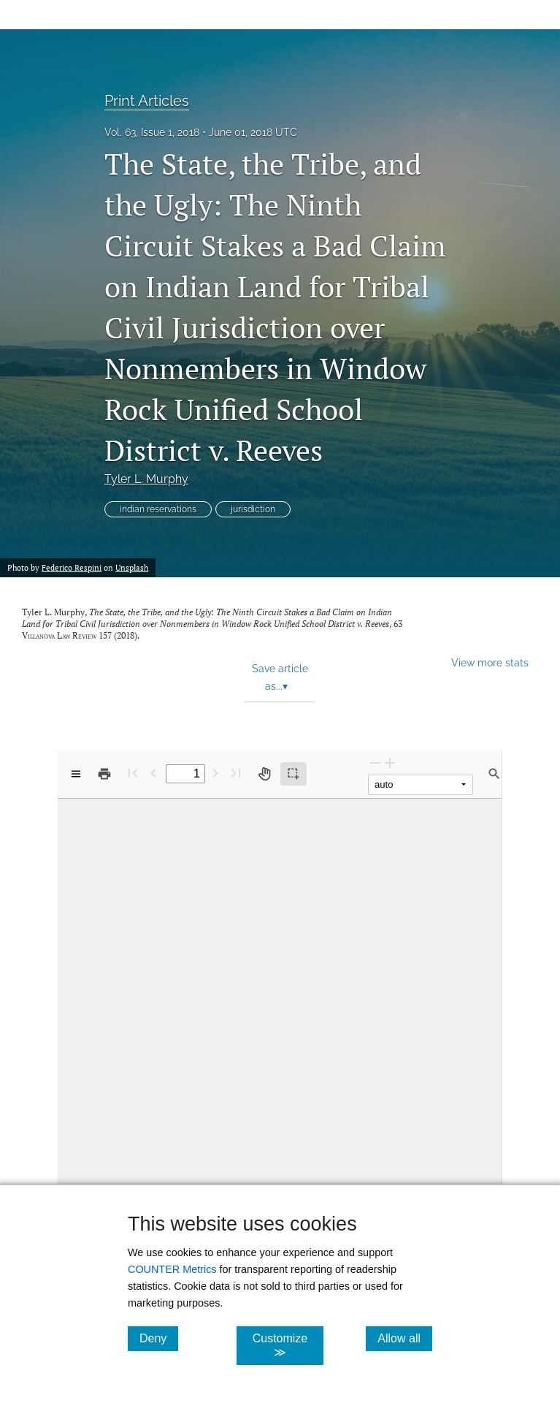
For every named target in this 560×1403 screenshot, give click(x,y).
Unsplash (131, 568)
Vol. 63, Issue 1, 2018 (151, 132)
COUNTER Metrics (172, 1269)
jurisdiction (253, 509)
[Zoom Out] (375, 762)
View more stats (490, 662)
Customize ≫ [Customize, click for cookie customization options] (288, 1345)
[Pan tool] (264, 774)
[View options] (76, 774)
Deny (158, 1338)
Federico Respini (71, 568)
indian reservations (158, 509)
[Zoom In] (390, 762)
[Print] (104, 774)
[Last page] (236, 773)
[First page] (133, 773)
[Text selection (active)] (293, 774)
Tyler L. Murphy (146, 479)
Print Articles (146, 101)
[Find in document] (494, 774)
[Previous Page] (153, 773)
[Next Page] (215, 773)
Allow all (404, 1338)
